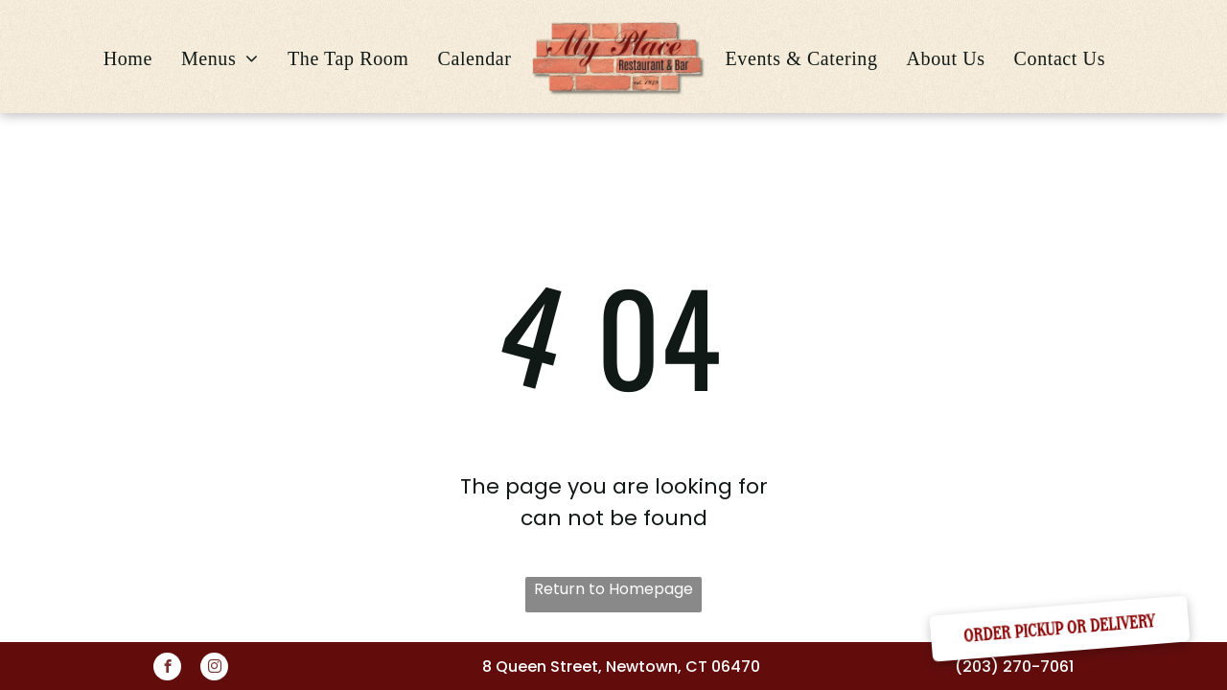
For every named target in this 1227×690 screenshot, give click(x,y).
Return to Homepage (613, 589)
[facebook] (167, 669)
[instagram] (214, 669)
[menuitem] (128, 59)
